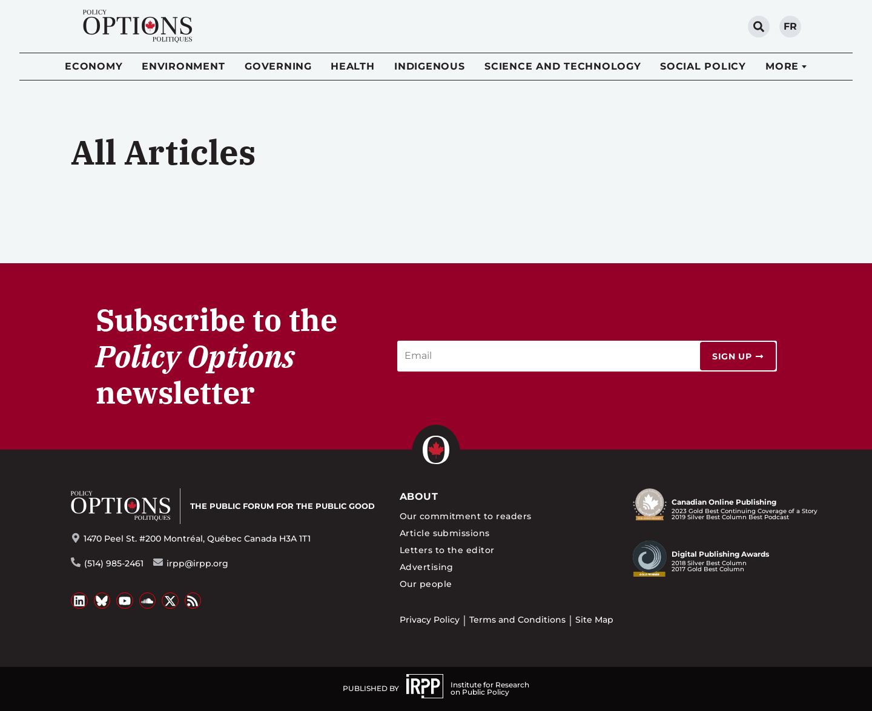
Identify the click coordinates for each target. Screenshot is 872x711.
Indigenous (429, 66)
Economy (93, 66)
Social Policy (703, 66)
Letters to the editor (447, 550)
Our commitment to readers (466, 516)
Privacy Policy (430, 619)
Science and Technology (562, 66)
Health (353, 66)
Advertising (427, 567)
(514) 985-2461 (114, 563)
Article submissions (445, 533)
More (782, 66)
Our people (426, 583)
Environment (183, 66)
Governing (278, 66)
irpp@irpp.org (197, 563)
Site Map (594, 619)
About (419, 496)
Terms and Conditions (517, 619)
